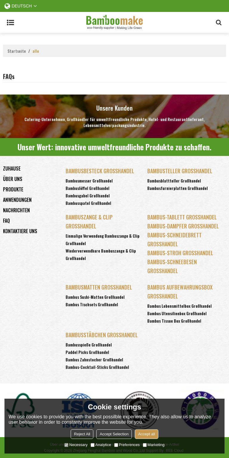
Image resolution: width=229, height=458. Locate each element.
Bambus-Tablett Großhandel (182, 217)
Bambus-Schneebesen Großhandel (172, 266)
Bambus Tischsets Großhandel (92, 304)
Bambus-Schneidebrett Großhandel (174, 239)
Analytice (101, 444)
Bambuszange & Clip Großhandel (89, 221)
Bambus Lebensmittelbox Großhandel (179, 306)
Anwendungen (17, 199)
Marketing (154, 444)
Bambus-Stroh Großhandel (180, 253)
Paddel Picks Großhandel (87, 352)
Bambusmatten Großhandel (99, 287)
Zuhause (12, 168)
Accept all (146, 434)
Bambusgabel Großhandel (88, 195)
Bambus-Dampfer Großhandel (183, 226)
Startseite (16, 51)
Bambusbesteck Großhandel (100, 171)
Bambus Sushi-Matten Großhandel (95, 297)
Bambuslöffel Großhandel (87, 188)
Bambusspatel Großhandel (88, 203)
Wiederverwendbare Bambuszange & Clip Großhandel (101, 254)
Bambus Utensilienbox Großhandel (177, 313)
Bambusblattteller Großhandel (174, 180)
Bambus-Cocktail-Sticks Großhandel (97, 367)
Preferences (127, 444)
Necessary (75, 444)
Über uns (12, 178)
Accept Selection (114, 434)
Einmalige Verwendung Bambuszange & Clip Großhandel (103, 239)
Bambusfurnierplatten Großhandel (177, 188)
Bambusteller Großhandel (179, 171)
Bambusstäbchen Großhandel (102, 335)
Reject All (82, 434)
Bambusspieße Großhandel (89, 344)
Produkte (13, 189)
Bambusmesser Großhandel (89, 180)
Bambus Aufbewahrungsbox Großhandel (180, 291)
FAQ (6, 220)
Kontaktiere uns (20, 231)
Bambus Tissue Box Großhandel (174, 321)
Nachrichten (16, 210)
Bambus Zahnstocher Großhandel (94, 359)
